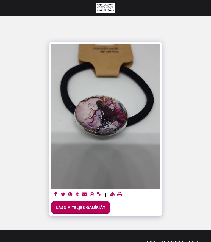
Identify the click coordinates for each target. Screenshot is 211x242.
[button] (6, 7)
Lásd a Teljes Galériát (81, 207)
